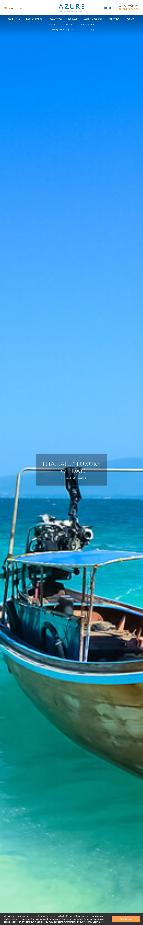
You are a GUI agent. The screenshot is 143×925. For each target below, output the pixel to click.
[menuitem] (13, 19)
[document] (72, 919)
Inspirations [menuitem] (114, 19)
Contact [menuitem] (53, 24)
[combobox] (71, 29)
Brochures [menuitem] (69, 24)
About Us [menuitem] (131, 19)
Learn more (98, 921)
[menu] (71, 22)
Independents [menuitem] (87, 24)
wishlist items (15, 8)
